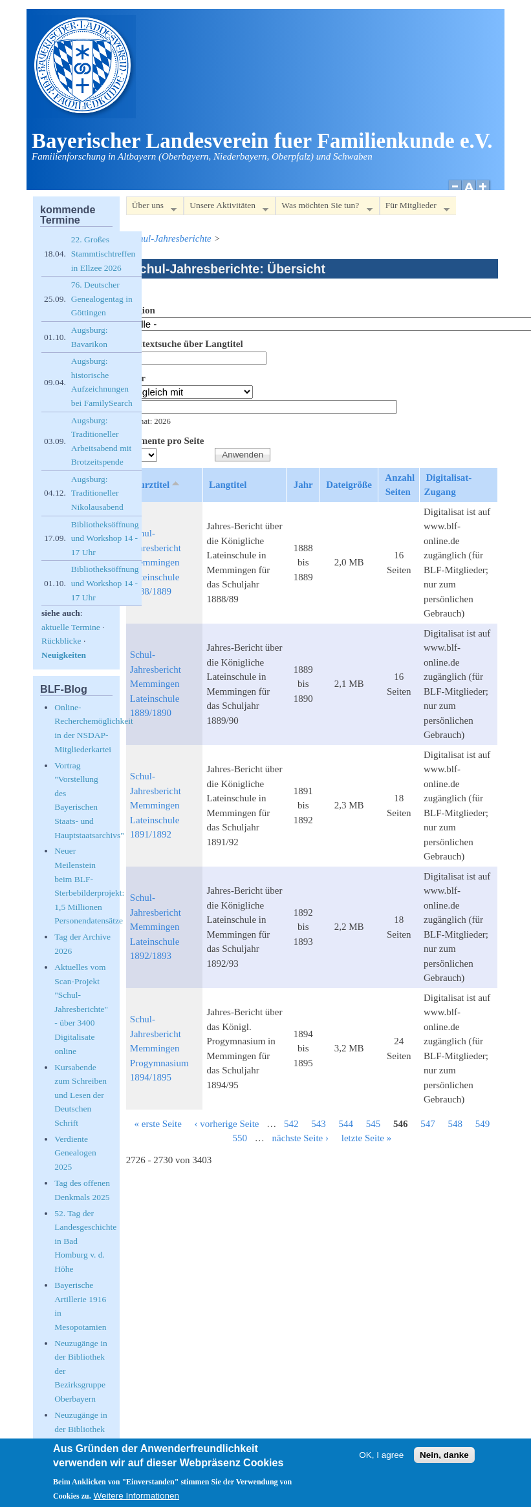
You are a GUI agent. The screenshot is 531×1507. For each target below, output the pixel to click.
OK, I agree (381, 1458)
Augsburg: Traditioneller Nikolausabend (97, 493)
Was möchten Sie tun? (324, 207)
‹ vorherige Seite (227, 1124)
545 (373, 1124)
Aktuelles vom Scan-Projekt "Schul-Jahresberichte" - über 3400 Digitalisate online (81, 1009)
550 (240, 1138)
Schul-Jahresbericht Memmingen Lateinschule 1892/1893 (155, 926)
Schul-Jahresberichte (170, 238)
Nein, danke (444, 1458)
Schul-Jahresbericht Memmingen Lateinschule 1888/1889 (155, 562)
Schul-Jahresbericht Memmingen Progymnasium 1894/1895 (159, 1048)
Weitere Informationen (137, 1499)
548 (455, 1124)
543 (318, 1124)
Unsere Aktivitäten (226, 207)
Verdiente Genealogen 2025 (75, 1153)
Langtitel (227, 485)
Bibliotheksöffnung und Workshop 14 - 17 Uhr (105, 538)
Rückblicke (61, 641)
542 (291, 1124)
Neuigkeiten (63, 655)
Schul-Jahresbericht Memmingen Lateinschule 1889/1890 (155, 683)
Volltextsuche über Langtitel (184, 344)
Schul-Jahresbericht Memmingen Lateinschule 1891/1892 (155, 805)
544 (346, 1124)
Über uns (151, 207)
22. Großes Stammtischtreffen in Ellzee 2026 (103, 253)
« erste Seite (157, 1124)
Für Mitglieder (415, 207)
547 (427, 1124)
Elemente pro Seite (165, 441)
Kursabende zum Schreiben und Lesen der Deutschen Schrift (80, 1095)
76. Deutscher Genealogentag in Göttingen (102, 298)
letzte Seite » (366, 1138)
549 (482, 1124)
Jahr (136, 378)
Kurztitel (157, 484)
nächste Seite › (300, 1138)
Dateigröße (349, 485)
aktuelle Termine (70, 627)
